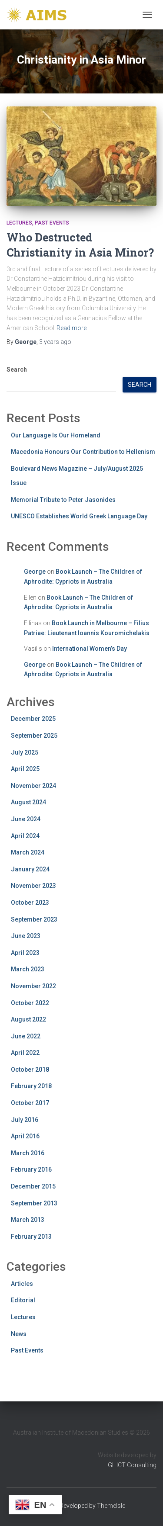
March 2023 (27, 969)
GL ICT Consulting (132, 1465)
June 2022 (25, 1036)
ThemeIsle (111, 1505)
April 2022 (25, 1052)
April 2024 (25, 835)
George (35, 571)
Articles (22, 1283)
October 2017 (30, 1102)
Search (17, 369)
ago (55, 341)
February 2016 (31, 1169)
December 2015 (33, 1186)
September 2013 (34, 1203)
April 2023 (25, 952)
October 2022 (30, 1002)
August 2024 (28, 802)
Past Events (52, 223)
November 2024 (33, 785)
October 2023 (30, 902)
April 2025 (25, 768)
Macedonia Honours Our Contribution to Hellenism (83, 451)
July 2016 (24, 1119)
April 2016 (25, 1136)
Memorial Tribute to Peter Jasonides (63, 499)
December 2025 (33, 718)
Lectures (19, 223)
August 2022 (28, 1019)
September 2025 (34, 735)
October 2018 (30, 1069)
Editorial (23, 1300)
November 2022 (33, 986)
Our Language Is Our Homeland (55, 435)
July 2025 (24, 752)
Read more (71, 327)
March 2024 (27, 852)
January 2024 (30, 869)
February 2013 (31, 1236)
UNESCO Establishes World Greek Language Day (79, 516)
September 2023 (34, 919)
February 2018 (31, 1086)
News (19, 1333)
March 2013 (27, 1219)
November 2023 (33, 885)
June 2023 (25, 935)
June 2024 (25, 819)
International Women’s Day (89, 648)
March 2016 (27, 1153)
